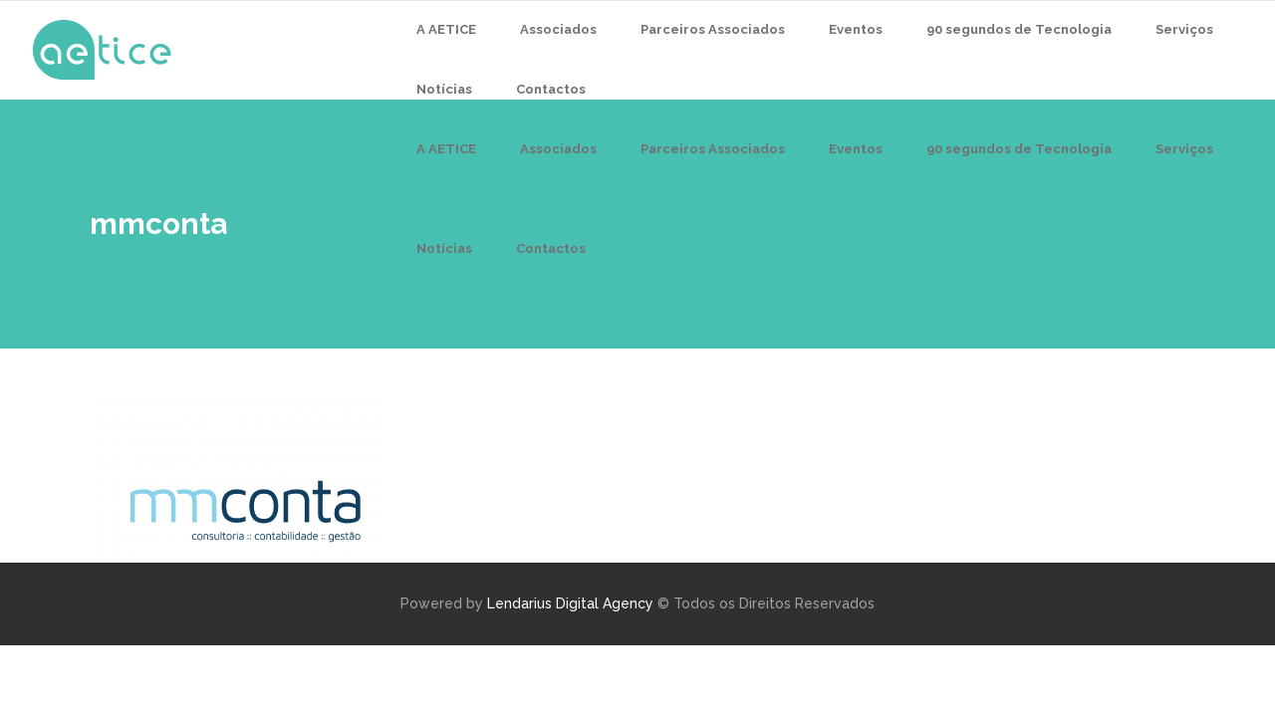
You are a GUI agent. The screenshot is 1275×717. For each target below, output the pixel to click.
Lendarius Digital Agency (570, 603)
